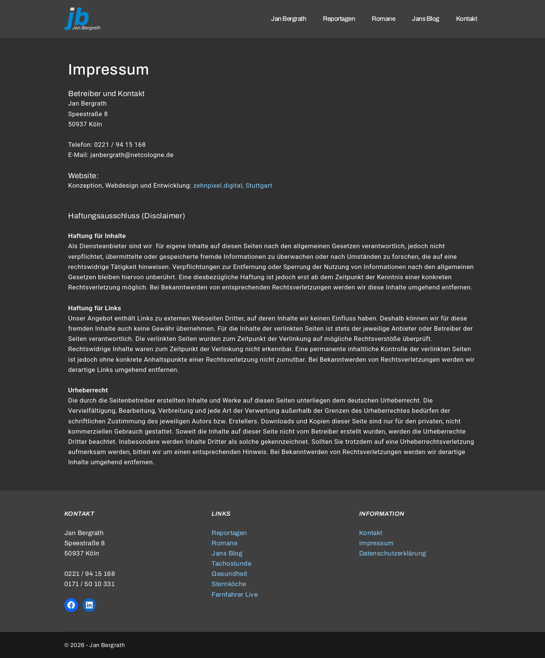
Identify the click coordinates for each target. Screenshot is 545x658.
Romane (224, 543)
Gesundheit (230, 573)
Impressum (376, 543)
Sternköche (229, 584)
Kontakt (371, 533)
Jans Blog (227, 553)
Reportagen (229, 533)
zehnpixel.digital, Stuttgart (232, 185)
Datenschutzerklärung (392, 553)
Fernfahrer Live (235, 594)
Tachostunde (231, 563)
